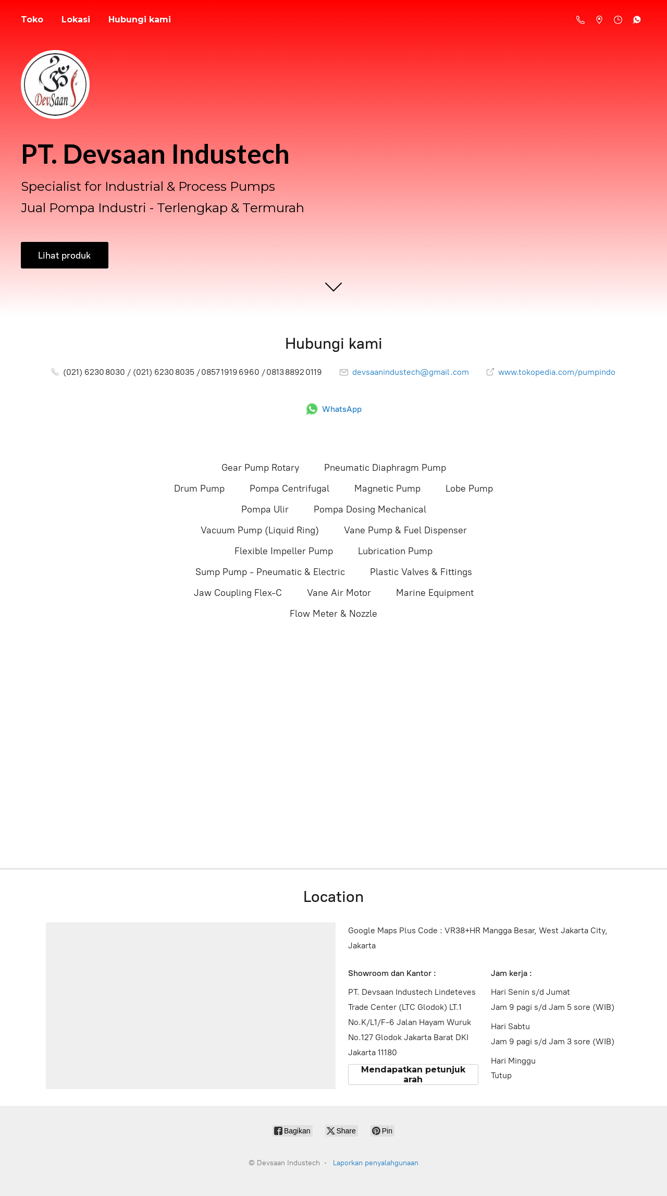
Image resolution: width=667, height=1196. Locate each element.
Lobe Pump (469, 488)
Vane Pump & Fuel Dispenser (405, 530)
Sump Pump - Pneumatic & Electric (270, 572)
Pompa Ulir (265, 509)
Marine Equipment (435, 593)
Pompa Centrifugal (289, 488)
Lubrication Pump (395, 551)
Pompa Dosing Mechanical (370, 509)
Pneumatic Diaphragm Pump (385, 467)
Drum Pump (199, 488)
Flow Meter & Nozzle (333, 613)
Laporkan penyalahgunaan (375, 1162)
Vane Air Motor (339, 593)
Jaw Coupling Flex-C (238, 593)
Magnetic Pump (387, 488)
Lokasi (75, 20)
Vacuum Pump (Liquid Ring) (260, 530)
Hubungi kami (139, 20)
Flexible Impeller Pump (283, 551)
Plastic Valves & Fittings (421, 572)
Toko (32, 20)
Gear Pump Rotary (260, 467)
